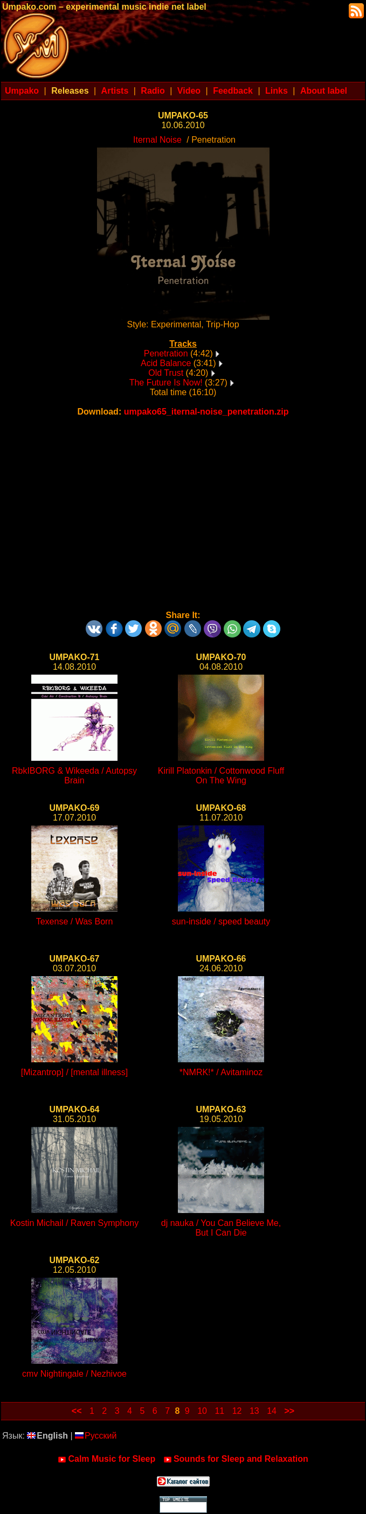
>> (289, 1410)
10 (202, 1410)
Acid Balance (166, 363)
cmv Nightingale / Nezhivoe (74, 1373)
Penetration (166, 353)
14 (272, 1410)
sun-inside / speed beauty (221, 921)
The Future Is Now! (166, 382)
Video (189, 90)
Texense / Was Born (74, 921)
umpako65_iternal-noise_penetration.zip (206, 411)
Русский (95, 1435)
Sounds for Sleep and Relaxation (235, 1459)
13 (254, 1410)
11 (219, 1410)
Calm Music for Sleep (106, 1459)
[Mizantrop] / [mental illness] (74, 1072)
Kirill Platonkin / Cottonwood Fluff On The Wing (221, 775)
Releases (69, 90)
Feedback (233, 90)
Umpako (22, 90)
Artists (115, 90)
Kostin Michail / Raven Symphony (74, 1223)
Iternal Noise (157, 139)
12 (237, 1410)
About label (323, 90)
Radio (152, 90)
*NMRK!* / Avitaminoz (221, 1072)
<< (77, 1410)
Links (276, 90)
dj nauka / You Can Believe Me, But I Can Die (221, 1227)
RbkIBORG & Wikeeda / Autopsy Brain (74, 775)
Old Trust (165, 372)
